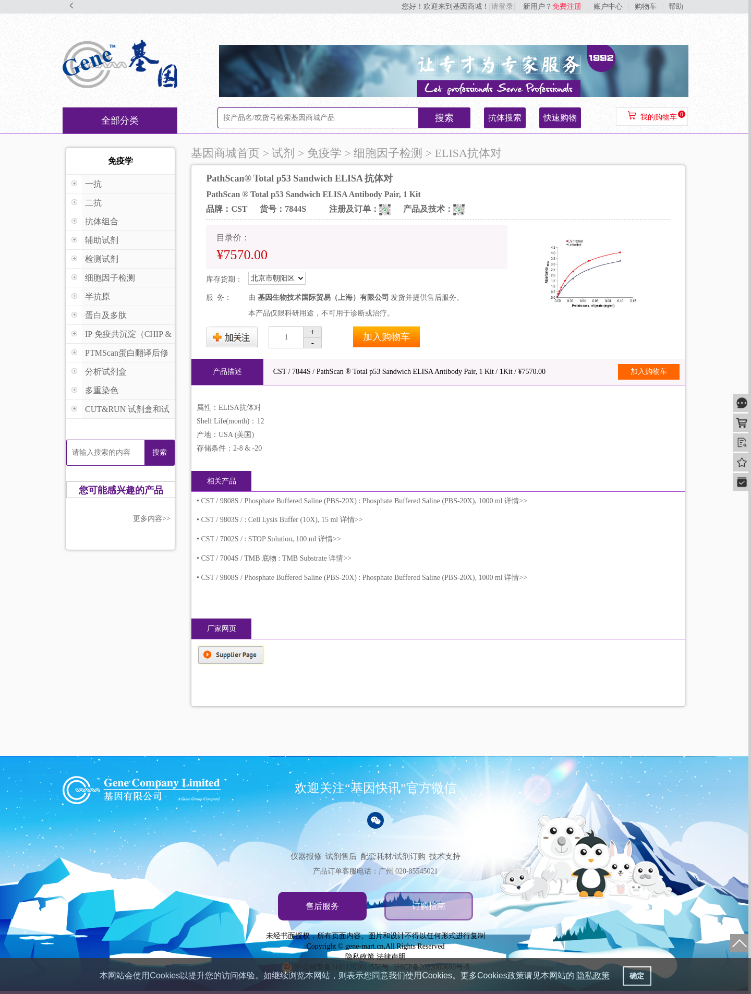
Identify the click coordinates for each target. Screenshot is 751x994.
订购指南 (428, 906)
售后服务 (322, 906)
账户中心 (608, 6)
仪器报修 (306, 856)
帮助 (676, 6)
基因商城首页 (225, 153)
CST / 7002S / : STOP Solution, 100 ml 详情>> (271, 539)
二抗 (93, 202)
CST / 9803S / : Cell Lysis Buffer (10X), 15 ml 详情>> (281, 520)
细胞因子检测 (110, 277)
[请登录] (502, 6)
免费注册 (567, 6)
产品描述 (227, 371)
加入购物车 (386, 337)
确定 (636, 976)
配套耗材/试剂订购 (393, 856)
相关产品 (221, 481)
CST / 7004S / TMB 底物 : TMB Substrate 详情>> (276, 558)
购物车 (646, 6)
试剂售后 (341, 856)
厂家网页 (221, 629)
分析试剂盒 (106, 371)
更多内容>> (152, 519)
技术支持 (445, 856)
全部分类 (120, 120)
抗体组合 (101, 221)
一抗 (93, 183)
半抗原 (97, 296)
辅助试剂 (101, 240)
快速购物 (560, 117)
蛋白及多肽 (106, 315)
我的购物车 (658, 117)
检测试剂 (101, 258)
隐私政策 (359, 957)
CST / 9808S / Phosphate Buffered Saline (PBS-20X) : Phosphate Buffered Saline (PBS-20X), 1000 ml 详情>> (364, 501)
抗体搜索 (505, 117)
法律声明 (391, 957)
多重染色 (101, 390)
